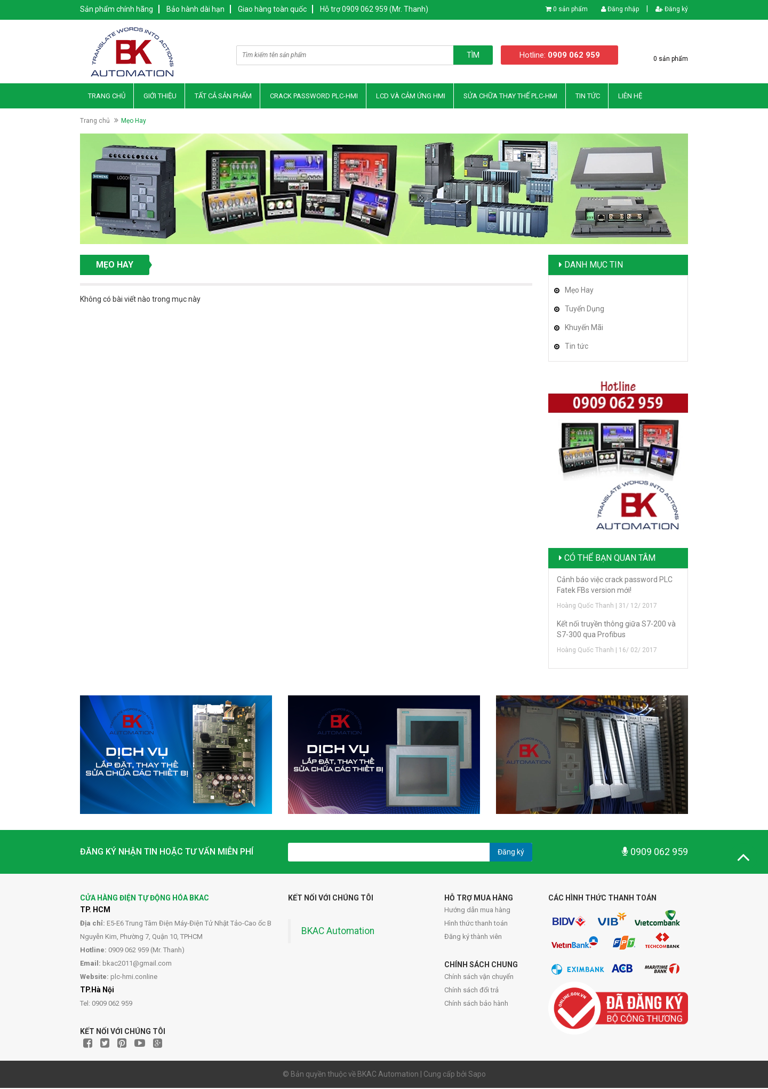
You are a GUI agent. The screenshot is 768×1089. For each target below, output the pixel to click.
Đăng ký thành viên (473, 938)
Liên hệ (630, 96)
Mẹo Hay (579, 290)
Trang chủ (106, 96)
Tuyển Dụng (584, 309)
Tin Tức (587, 96)
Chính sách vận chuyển (479, 978)
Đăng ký (671, 9)
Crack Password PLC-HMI (314, 96)
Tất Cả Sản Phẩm (223, 96)
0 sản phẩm (570, 9)
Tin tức (576, 346)
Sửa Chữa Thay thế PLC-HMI (510, 96)
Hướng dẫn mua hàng (477, 911)
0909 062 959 (655, 852)
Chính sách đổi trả (471, 991)
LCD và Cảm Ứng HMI (410, 96)
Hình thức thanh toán (476, 924)
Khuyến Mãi (584, 328)
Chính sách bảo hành (476, 1004)
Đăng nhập (620, 9)
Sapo (477, 1075)
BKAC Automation (337, 932)
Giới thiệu (160, 96)
